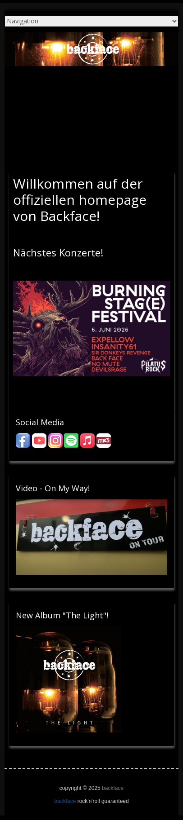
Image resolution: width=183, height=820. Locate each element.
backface (113, 788)
